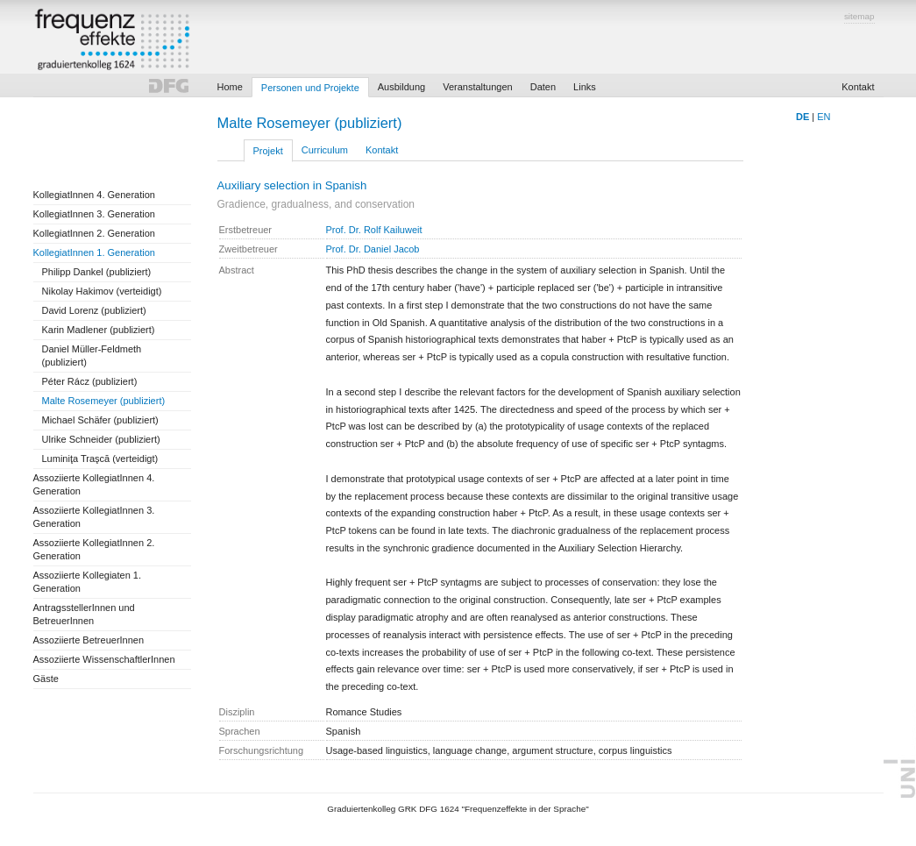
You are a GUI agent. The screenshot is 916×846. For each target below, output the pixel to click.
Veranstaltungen (478, 87)
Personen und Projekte (310, 87)
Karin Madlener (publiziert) (98, 329)
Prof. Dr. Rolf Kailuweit (374, 229)
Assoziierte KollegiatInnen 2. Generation (94, 549)
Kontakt (857, 87)
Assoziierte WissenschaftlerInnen (104, 659)
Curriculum (325, 150)
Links (584, 87)
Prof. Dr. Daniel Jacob (373, 249)
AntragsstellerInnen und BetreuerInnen (84, 614)
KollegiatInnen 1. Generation (94, 252)
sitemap (859, 16)
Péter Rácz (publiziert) (90, 381)
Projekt (268, 151)
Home (230, 87)
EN (823, 116)
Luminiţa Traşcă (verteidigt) (100, 458)
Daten (543, 87)
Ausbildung (401, 87)
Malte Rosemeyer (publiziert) (104, 400)
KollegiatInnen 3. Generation (94, 214)
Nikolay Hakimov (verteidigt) (102, 291)
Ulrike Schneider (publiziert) (101, 439)
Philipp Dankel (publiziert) (97, 272)
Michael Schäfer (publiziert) (100, 420)
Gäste (46, 678)
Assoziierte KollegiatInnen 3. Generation (94, 517)
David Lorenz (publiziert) (94, 310)
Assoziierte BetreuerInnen (89, 640)
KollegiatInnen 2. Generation (94, 233)
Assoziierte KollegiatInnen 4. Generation (94, 484)
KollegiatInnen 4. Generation (94, 194)
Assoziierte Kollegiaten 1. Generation (87, 582)
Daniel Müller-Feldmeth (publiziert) (92, 355)
